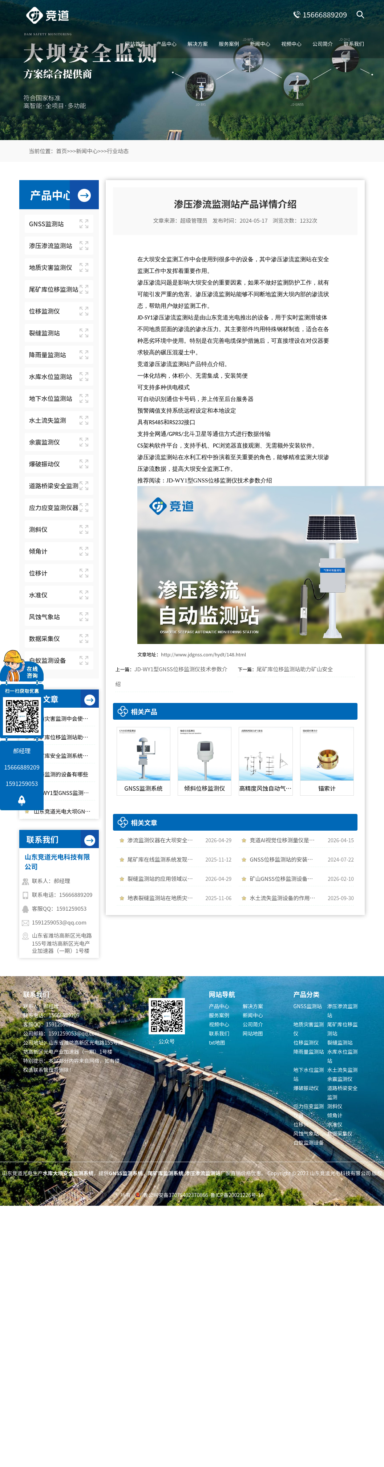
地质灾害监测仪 (309, 1029)
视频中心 (291, 43)
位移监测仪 (306, 1042)
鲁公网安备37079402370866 (175, 1194)
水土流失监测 (342, 1069)
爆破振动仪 (306, 1088)
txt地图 (217, 1042)
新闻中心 (260, 43)
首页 (61, 151)
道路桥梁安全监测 (342, 1092)
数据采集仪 (340, 1133)
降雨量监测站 (309, 1051)
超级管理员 (193, 220)
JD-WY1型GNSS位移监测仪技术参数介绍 (219, 480)
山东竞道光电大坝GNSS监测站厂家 (64, 811)
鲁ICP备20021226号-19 (236, 1194)
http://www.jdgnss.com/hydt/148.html (203, 654)
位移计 (301, 1124)
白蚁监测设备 (309, 1142)
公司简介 (322, 43)
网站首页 (135, 43)
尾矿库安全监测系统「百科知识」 (64, 755)
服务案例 (229, 43)
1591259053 (22, 783)
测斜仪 (335, 1106)
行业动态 (118, 151)
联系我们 (354, 43)
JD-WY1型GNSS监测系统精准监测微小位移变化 (64, 792)
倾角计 (335, 1115)
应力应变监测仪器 (309, 1110)
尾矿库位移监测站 (342, 1029)
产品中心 (166, 43)
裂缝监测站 (340, 1042)
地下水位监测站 (309, 1074)
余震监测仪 (340, 1078)
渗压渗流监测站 (342, 1010)
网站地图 (253, 1033)
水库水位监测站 (342, 1056)
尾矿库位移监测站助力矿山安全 (64, 737)
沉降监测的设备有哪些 (61, 774)
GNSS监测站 (308, 1006)
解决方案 (197, 43)
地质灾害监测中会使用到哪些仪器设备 (64, 718)
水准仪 (335, 1124)
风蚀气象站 (306, 1133)
